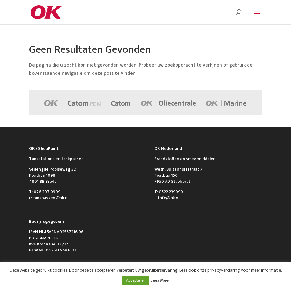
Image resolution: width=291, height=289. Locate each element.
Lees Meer (160, 280)
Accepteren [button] (136, 280)
